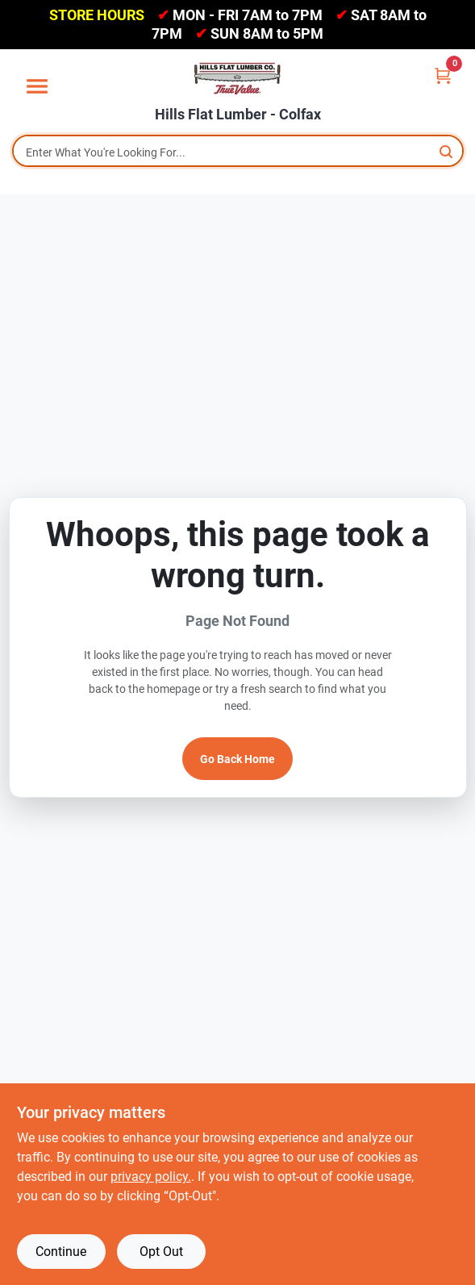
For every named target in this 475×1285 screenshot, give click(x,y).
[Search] (447, 151)
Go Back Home (237, 759)
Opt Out (161, 1251)
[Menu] (37, 86)
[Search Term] (238, 152)
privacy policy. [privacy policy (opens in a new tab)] (150, 1176)
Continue (60, 1251)
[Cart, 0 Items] (443, 75)
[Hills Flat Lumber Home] (238, 77)
